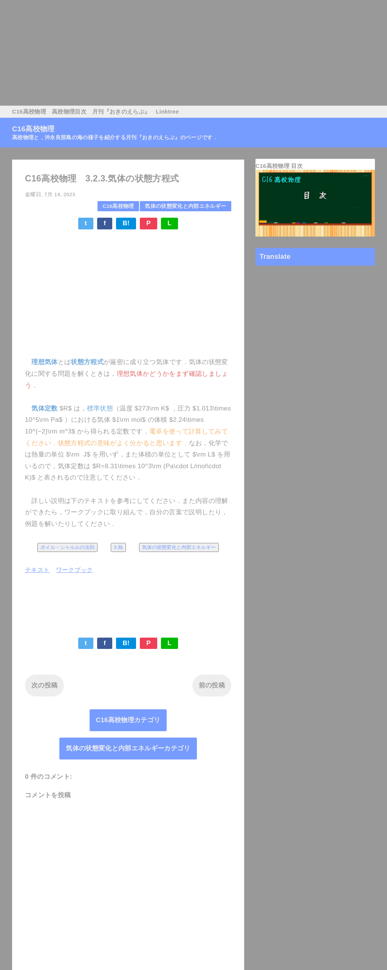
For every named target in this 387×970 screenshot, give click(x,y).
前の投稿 (212, 685)
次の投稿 (44, 685)
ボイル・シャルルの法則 (67, 547)
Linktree (167, 111)
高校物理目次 (69, 111)
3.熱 (118, 547)
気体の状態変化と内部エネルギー (185, 206)
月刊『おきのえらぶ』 (121, 111)
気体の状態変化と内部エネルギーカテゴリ (128, 748)
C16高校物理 (29, 111)
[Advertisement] (193, 53)
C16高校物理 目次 (279, 166)
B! (126, 223)
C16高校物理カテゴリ (128, 720)
